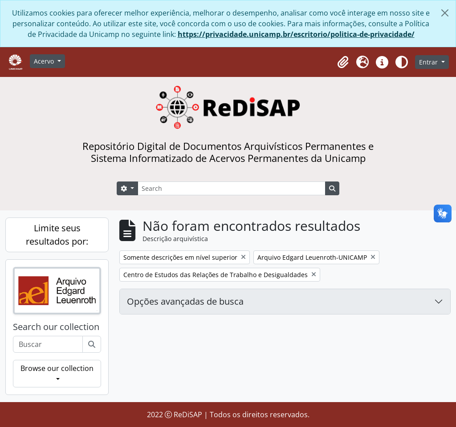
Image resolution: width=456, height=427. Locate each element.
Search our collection (56, 327)
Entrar (429, 62)
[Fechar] (445, 12)
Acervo (45, 61)
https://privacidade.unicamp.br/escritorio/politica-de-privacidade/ (296, 34)
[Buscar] (91, 344)
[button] (343, 62)
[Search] (232, 188)
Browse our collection (57, 368)
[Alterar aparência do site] (401, 62)
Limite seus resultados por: (57, 234)
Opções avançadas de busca (185, 301)
